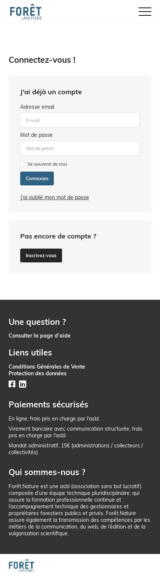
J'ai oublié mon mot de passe (54, 197)
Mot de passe (36, 135)
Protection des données (38, 373)
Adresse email (37, 107)
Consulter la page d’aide (40, 335)
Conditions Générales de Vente (47, 366)
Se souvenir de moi (47, 164)
